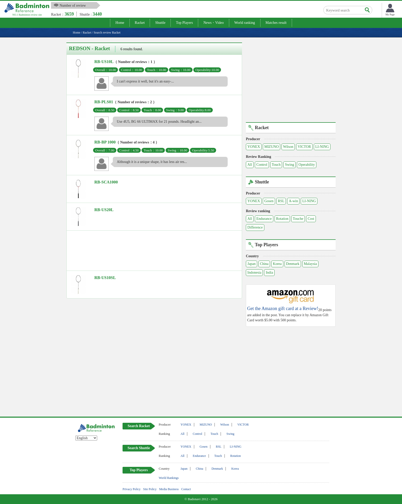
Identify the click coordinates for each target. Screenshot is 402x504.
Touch (276, 165)
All (249, 165)
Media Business (169, 489)
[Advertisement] (154, 252)
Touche (298, 219)
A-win (293, 201)
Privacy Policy (131, 489)
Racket (140, 23)
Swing (289, 165)
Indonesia (254, 272)
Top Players (184, 23)
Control (261, 165)
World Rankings (169, 478)
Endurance (264, 219)
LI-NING (322, 147)
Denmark (292, 264)
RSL (281, 201)
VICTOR (304, 147)
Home (119, 23)
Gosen (269, 201)
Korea (277, 264)
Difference (255, 227)
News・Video (213, 23)
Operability (306, 165)
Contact (186, 489)
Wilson (288, 147)
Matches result (276, 23)
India (269, 272)
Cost (311, 219)
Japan (251, 264)
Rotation (282, 219)
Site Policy (149, 489)
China (264, 264)
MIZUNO (271, 147)
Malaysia (310, 264)
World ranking (244, 23)
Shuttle (160, 23)
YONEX (253, 147)
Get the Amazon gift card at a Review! (282, 308)
